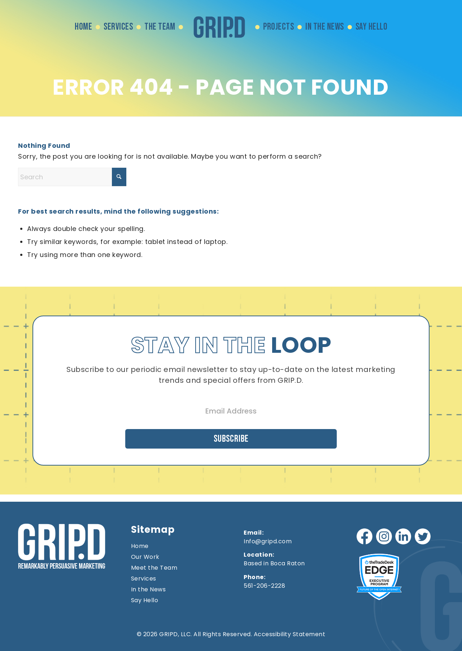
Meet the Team (154, 567)
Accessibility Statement (290, 633)
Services (143, 578)
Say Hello (144, 600)
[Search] (72, 177)
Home (140, 545)
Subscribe (231, 437)
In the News (148, 589)
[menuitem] (83, 27)
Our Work (145, 556)
